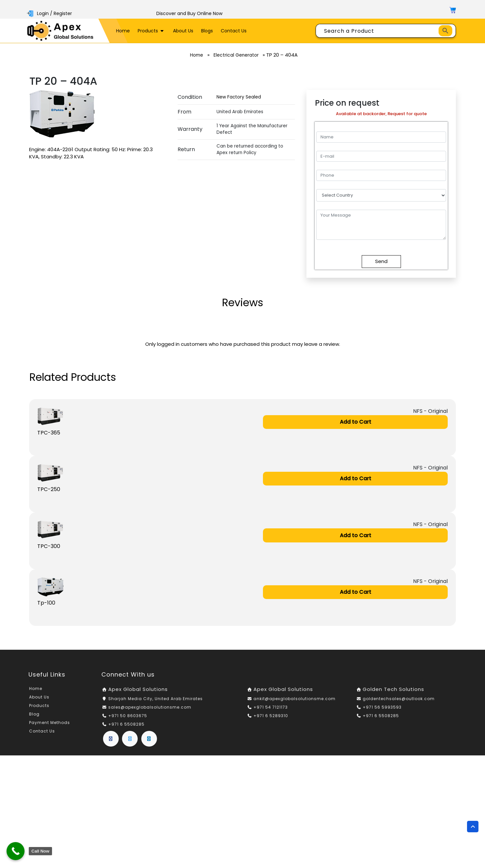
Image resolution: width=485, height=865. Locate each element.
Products (151, 30)
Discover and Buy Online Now (189, 13)
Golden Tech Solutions (393, 691)
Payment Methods (49, 725)
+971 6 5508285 (126, 726)
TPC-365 (48, 433)
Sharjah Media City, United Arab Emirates (155, 701)
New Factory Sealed (239, 97)
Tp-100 (46, 605)
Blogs (207, 30)
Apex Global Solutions (138, 691)
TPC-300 (48, 548)
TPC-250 (48, 490)
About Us (183, 30)
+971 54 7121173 (270, 709)
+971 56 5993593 (382, 709)
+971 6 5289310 (270, 718)
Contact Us (234, 30)
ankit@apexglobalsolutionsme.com (294, 701)
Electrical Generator (237, 55)
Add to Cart (355, 422)
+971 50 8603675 (127, 718)
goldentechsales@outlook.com (399, 701)
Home (123, 30)
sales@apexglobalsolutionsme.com (149, 709)
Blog (34, 716)
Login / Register (50, 13)
